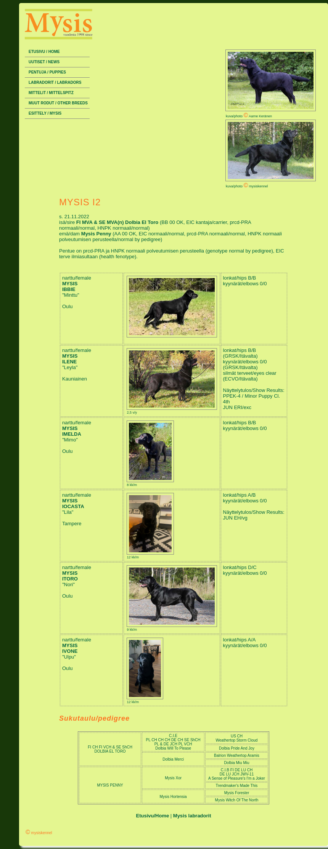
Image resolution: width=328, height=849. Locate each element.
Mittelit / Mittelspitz (51, 93)
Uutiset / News (44, 62)
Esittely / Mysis (45, 113)
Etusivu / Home (44, 52)
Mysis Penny (97, 234)
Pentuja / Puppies (47, 72)
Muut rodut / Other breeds (58, 103)
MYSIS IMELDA (71, 431)
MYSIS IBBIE (69, 286)
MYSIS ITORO (70, 576)
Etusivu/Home (152, 816)
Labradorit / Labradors (55, 82)
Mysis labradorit (192, 816)
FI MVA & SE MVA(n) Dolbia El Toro (118, 222)
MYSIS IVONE (69, 648)
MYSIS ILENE (69, 359)
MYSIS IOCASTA (73, 503)
